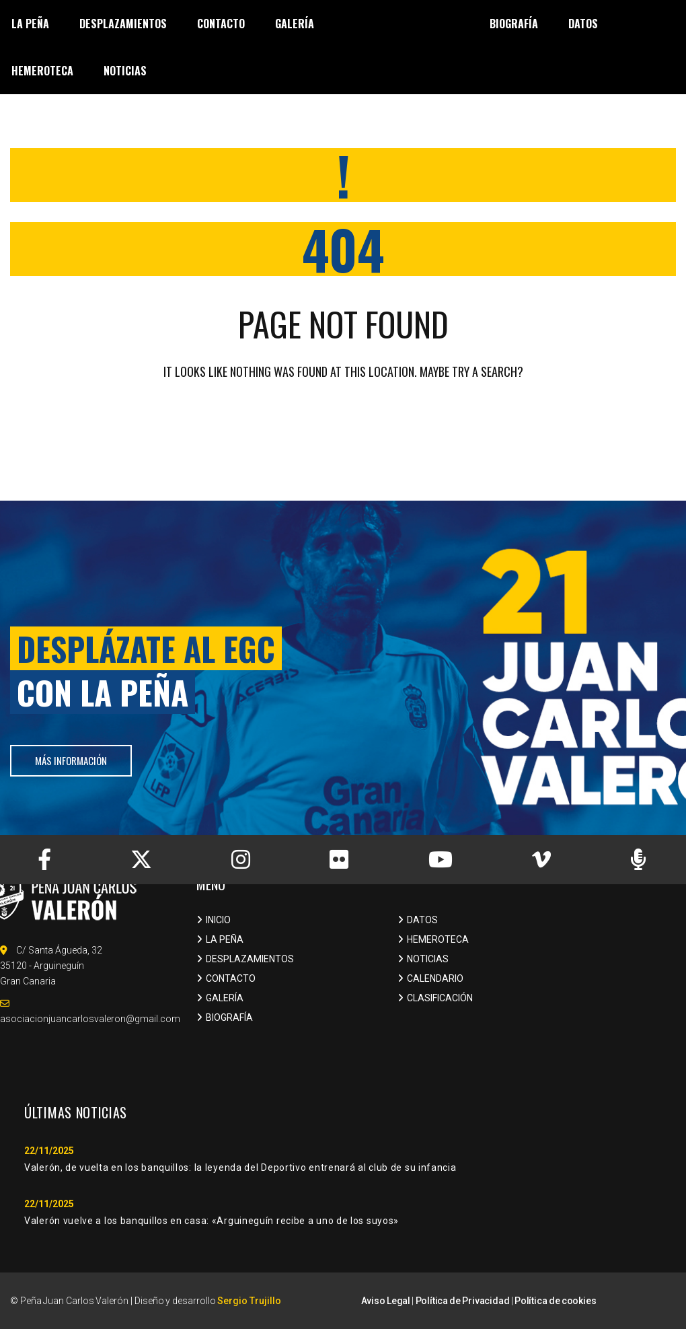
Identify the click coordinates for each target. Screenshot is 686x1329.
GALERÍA (224, 998)
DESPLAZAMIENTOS (250, 959)
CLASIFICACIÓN (440, 998)
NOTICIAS (428, 959)
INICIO (218, 919)
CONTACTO (231, 978)
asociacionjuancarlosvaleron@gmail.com (90, 1018)
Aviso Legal (385, 1300)
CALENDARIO (435, 978)
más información (71, 760)
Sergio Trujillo (249, 1300)
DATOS (422, 919)
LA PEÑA (224, 939)
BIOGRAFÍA (229, 1017)
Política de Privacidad (463, 1300)
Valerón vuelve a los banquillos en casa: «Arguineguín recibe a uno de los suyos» (211, 1220)
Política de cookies (555, 1300)
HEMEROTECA (438, 939)
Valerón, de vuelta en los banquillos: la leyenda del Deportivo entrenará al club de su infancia (240, 1167)
